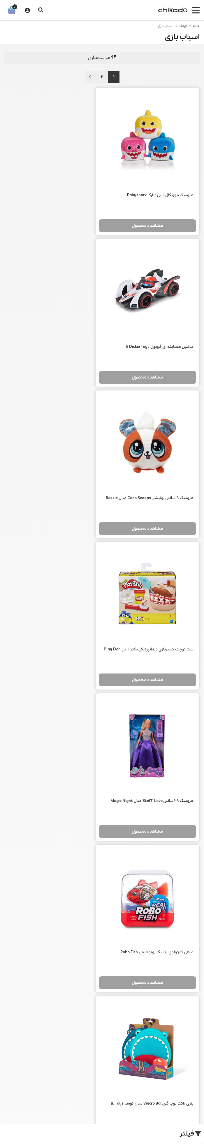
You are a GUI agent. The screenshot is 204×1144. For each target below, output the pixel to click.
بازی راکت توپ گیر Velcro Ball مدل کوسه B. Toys (152, 623)
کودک (183, 26)
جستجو (50, 1003)
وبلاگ (50, 1014)
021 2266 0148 (102, 1072)
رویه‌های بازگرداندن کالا (153, 1024)
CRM (19, 1116)
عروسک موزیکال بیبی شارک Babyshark (160, 187)
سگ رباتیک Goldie (78, 910)
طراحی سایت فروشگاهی (47, 1116)
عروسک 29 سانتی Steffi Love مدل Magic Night (152, 480)
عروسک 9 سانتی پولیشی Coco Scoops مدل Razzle (156, 341)
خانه (196, 26)
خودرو (102, 1003)
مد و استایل (102, 1014)
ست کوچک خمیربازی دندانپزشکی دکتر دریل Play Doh (53, 341)
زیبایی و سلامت (102, 1044)
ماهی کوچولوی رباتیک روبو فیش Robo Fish (57, 480)
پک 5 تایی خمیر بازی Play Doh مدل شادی (58, 623)
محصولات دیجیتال (102, 1024)
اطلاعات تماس (153, 1014)
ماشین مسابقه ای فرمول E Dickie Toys (60, 187)
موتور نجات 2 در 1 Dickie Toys (69, 767)
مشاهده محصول (151, 218)
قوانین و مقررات (153, 1034)
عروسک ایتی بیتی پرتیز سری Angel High (160, 910)
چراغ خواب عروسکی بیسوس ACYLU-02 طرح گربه (152, 767)
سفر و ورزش (102, 1034)
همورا (9, 1116)
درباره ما (153, 1003)
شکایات (153, 1044)
